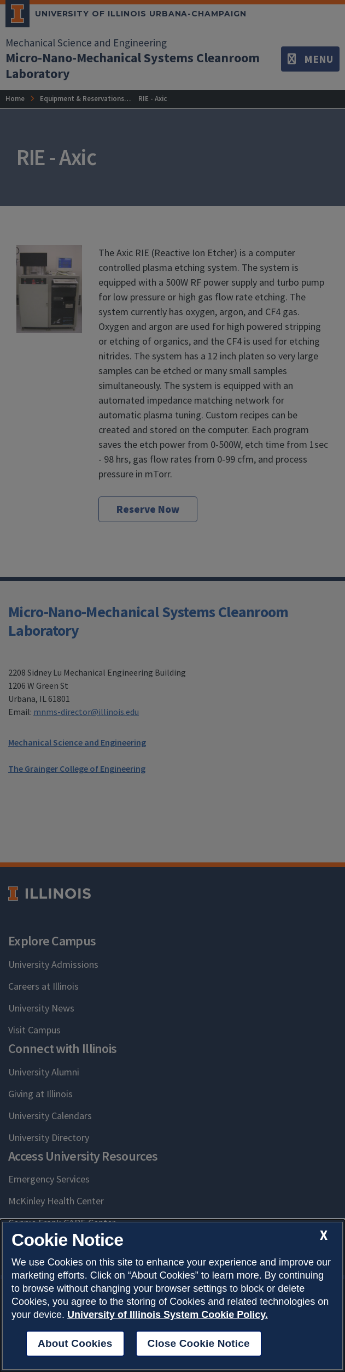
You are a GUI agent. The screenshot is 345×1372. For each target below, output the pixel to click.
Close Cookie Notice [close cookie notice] (199, 1343)
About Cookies (75, 1343)
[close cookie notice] (323, 1235)
